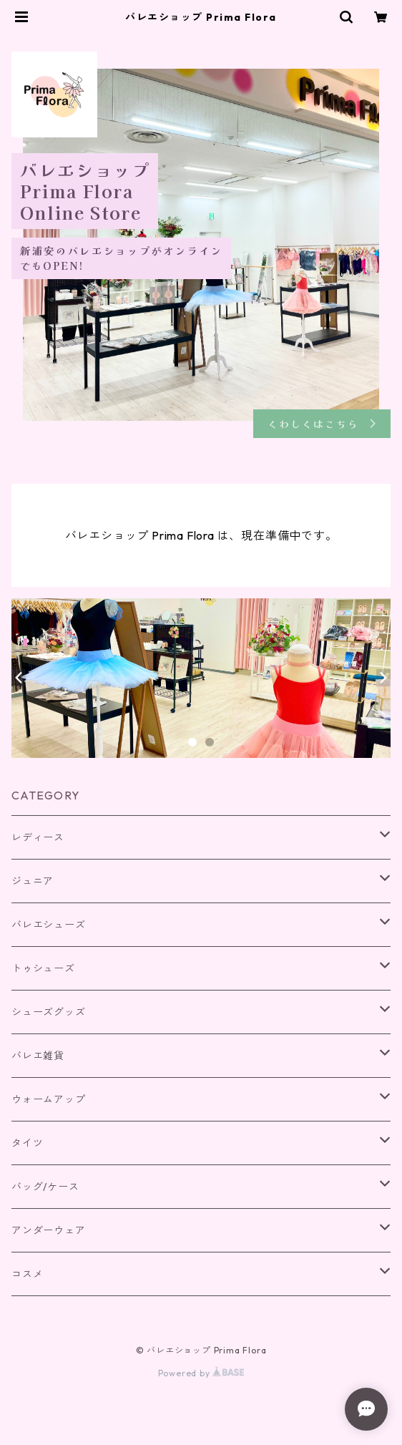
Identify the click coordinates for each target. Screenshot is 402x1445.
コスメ (27, 1274)
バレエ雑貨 (37, 1055)
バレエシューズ (48, 924)
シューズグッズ (48, 1012)
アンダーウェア (48, 1230)
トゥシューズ (43, 968)
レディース (37, 837)
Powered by (201, 1373)
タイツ (27, 1143)
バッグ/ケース (45, 1186)
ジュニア (32, 881)
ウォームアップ (48, 1099)
